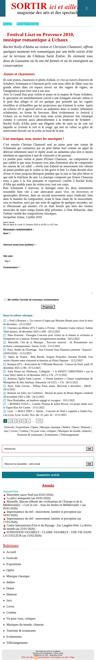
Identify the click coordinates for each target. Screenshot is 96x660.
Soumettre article (48, 473)
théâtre (74, 422)
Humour (10, 426)
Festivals (12, 422)
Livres (28, 426)
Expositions (27, 422)
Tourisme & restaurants (50, 429)
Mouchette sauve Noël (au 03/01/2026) (30, 493)
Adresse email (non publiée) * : (19, 244)
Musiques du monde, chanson (24, 623)
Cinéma (38, 426)
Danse (84, 422)
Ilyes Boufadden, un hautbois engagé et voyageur (31, 396)
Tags (71, 655)
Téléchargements (48, 433)
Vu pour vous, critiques (59, 426)
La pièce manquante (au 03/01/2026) (29, 496)
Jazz (19, 426)
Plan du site (28, 655)
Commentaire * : (12, 267)
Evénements (73, 429)
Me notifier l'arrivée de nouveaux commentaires (33, 299)
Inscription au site (59, 655)
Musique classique (28, 23)
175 (39, 416)
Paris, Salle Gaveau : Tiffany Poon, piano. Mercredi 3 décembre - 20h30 (47, 382)
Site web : (8, 256)
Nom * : (7, 233)
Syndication (44, 655)
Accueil (7, 23)
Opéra (39, 422)
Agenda (48, 483)
